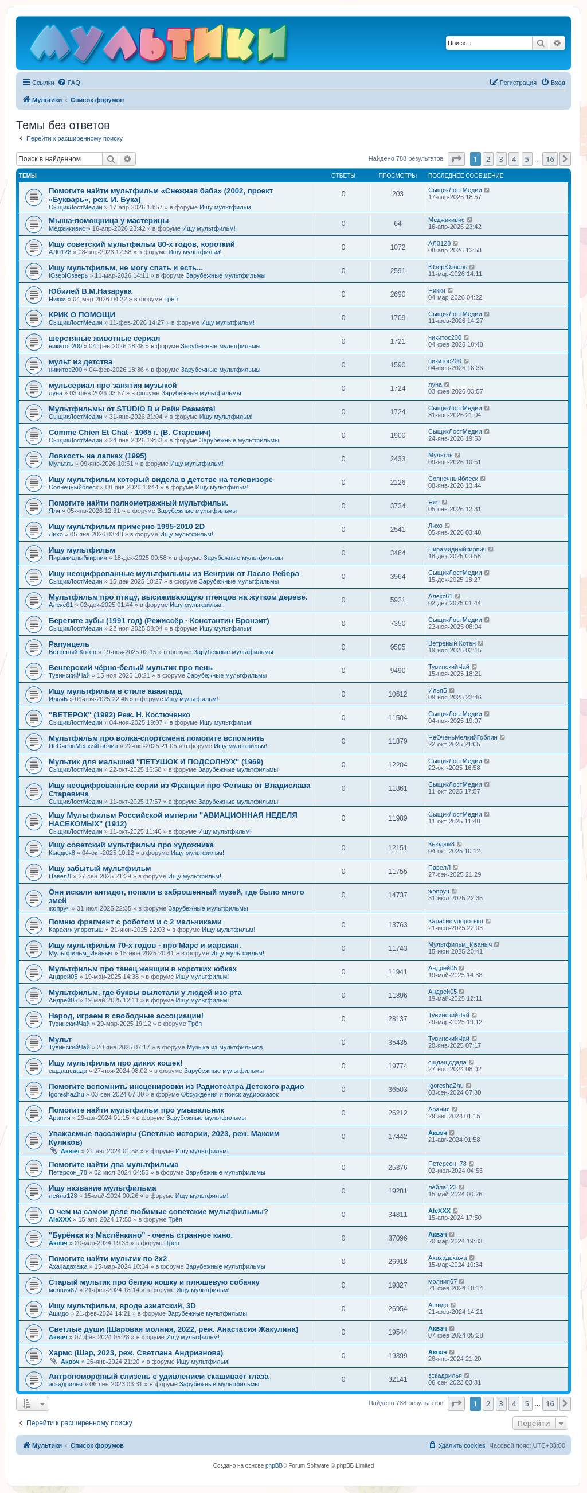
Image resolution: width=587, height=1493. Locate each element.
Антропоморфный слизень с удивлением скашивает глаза (159, 1376)
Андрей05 (63, 976)
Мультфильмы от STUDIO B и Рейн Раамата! (132, 409)
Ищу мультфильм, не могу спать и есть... (126, 267)
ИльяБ (58, 698)
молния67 (63, 1289)
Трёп (171, 299)
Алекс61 (61, 604)
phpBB (274, 1466)
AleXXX (60, 1219)
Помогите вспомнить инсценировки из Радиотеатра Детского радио (176, 1086)
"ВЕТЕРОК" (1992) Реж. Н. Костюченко (119, 714)
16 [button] (550, 159)
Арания (60, 1117)
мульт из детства (80, 361)
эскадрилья (66, 1384)
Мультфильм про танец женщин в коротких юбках (143, 969)
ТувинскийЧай (69, 675)
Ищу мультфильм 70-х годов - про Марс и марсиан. (145, 945)
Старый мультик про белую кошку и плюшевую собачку (154, 1282)
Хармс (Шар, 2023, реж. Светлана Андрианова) (136, 1352)
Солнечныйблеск (74, 487)
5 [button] (527, 159)
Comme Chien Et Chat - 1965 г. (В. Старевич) (130, 432)
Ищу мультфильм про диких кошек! (115, 1063)
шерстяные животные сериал (104, 338)
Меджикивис (67, 228)
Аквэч (70, 1151)
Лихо (56, 534)
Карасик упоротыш (76, 929)
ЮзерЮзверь (68, 275)
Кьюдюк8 (62, 852)
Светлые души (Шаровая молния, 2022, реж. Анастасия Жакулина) (173, 1329)
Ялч (54, 510)
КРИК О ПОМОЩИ (82, 314)
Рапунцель (69, 644)
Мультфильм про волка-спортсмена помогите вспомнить (156, 738)
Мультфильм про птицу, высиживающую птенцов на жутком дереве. (178, 597)
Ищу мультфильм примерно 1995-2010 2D (127, 526)
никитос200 (65, 346)
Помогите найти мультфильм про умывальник (136, 1110)
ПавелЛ (60, 876)
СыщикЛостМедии (76, 207)
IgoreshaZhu (66, 1094)
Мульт (60, 1039)
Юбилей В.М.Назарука (90, 291)
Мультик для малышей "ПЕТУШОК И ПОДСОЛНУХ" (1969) (156, 761)
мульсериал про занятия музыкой (113, 385)
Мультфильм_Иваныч (80, 953)
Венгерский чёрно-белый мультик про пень (131, 667)
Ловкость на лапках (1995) (98, 456)
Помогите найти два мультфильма (114, 1164)
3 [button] (501, 159)
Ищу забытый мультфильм (100, 868)
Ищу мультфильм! (226, 207)
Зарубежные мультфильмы (225, 275)
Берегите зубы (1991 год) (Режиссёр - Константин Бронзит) (159, 620)
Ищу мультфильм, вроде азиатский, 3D (122, 1305)
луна (55, 393)
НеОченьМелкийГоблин (83, 745)
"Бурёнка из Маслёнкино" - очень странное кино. (141, 1235)
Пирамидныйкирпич (78, 557)
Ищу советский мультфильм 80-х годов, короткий (142, 244)
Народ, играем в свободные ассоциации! (126, 1016)
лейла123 (63, 1195)
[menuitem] (68, 83)
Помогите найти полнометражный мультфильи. (138, 503)
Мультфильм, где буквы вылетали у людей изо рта (145, 992)
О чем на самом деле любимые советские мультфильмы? (158, 1211)
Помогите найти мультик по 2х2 (108, 1258)
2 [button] (488, 159)
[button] (456, 159)
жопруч (59, 908)
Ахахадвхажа (68, 1266)
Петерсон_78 (68, 1172)
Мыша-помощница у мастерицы (109, 220)
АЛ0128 (60, 251)
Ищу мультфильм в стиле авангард (115, 691)
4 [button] (514, 159)
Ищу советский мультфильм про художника (131, 845)
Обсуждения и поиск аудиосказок (230, 1094)
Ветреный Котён (72, 651)
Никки (57, 299)
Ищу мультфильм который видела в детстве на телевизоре (161, 479)
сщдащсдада (68, 1070)
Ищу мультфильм (82, 550)
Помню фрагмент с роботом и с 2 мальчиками (135, 921)
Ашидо (59, 1313)
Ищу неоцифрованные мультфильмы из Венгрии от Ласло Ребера (174, 573)
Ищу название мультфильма (102, 1188)
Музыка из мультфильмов (225, 1047)
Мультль (61, 463)
